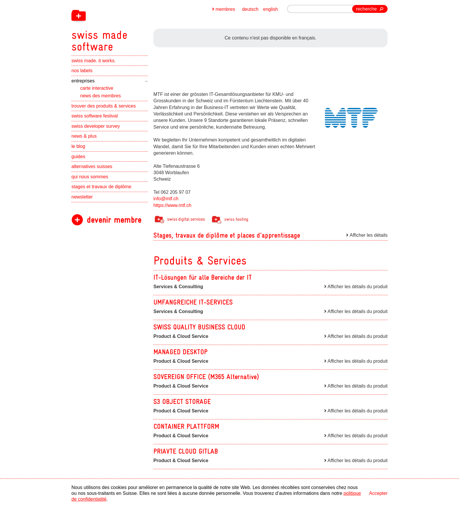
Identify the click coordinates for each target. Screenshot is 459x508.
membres (225, 9)
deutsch (250, 9)
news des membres (100, 95)
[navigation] (130, 26)
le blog (78, 146)
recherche (366, 8)
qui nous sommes (89, 176)
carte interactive (96, 88)
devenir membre (114, 220)
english (270, 9)
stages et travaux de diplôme (101, 186)
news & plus (84, 136)
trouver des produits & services (103, 105)
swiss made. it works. (93, 60)
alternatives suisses (91, 166)
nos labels (82, 70)
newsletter (82, 196)
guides (78, 156)
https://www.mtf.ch (172, 205)
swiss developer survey (95, 126)
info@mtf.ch (166, 198)
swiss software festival (94, 116)
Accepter (378, 493)
